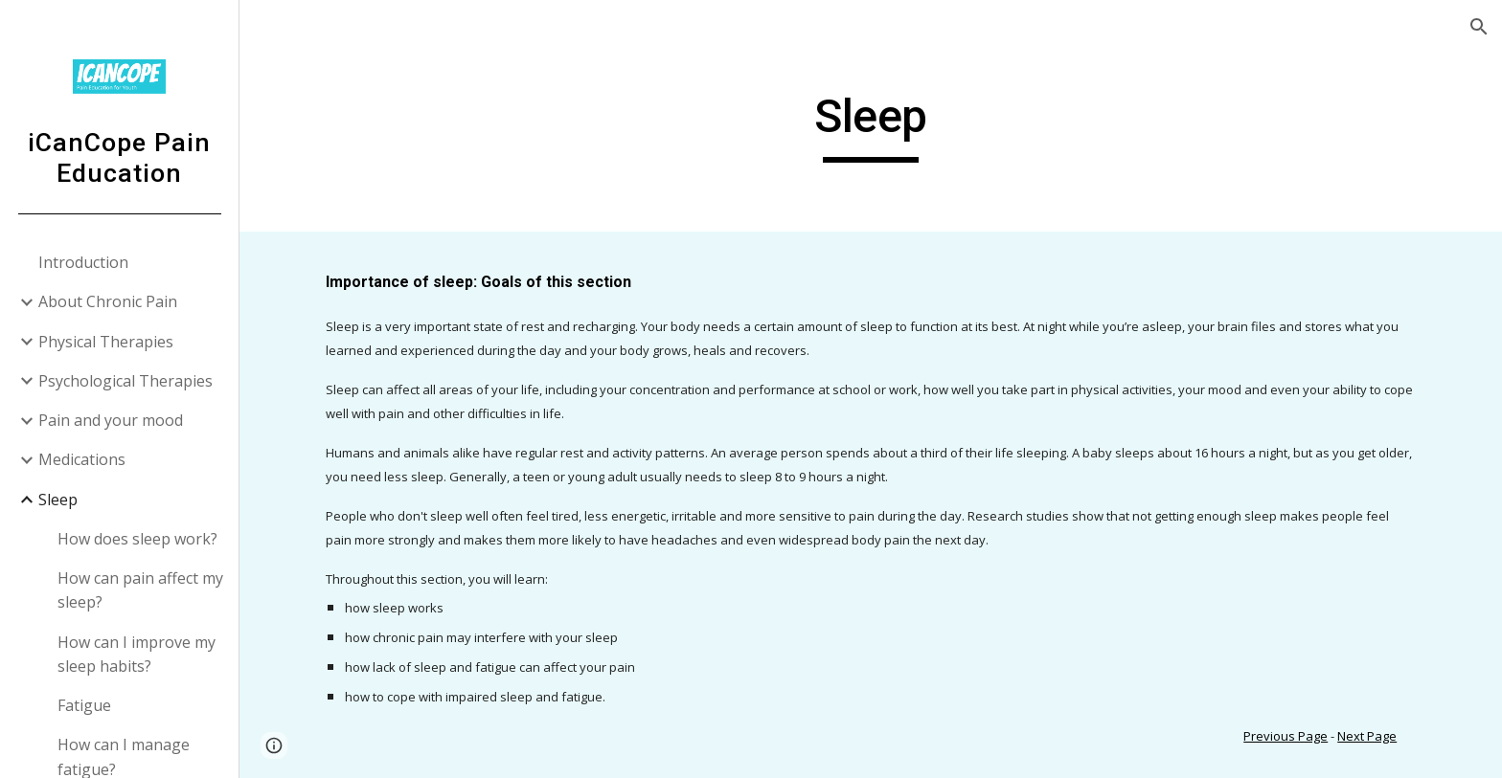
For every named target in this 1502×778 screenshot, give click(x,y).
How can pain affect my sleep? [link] (140, 589)
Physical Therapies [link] (105, 341)
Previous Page (1285, 736)
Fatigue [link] (84, 705)
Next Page (1367, 736)
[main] (871, 125)
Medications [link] (81, 459)
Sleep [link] (58, 499)
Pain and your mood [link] (110, 420)
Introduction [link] (83, 262)
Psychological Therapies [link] (125, 380)
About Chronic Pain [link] (107, 301)
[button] (1479, 27)
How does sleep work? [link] (137, 538)
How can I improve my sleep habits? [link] (136, 654)
